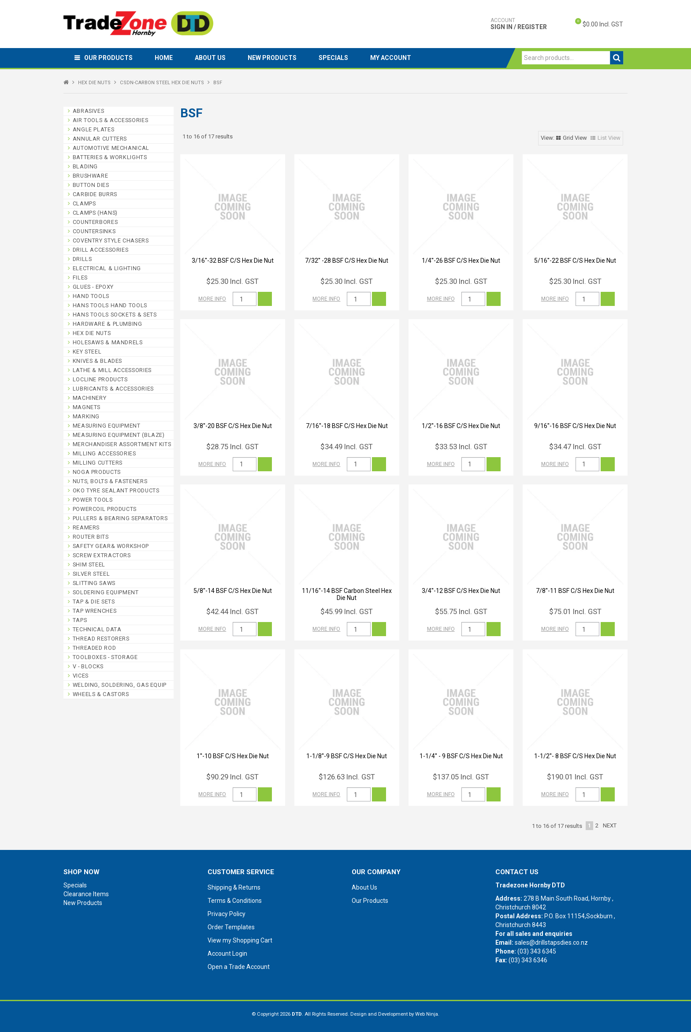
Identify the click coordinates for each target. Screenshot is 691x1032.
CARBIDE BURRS (95, 194)
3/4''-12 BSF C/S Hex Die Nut (461, 590)
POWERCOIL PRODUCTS (105, 509)
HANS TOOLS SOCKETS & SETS (115, 314)
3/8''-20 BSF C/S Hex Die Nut (232, 425)
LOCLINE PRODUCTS (100, 379)
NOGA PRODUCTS (97, 472)
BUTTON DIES (91, 185)
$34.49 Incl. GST (346, 446)
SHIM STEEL (89, 564)
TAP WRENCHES (95, 610)
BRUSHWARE (90, 175)
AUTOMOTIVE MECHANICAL (111, 148)
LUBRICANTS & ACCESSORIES (113, 388)
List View (609, 137)
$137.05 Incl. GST (461, 776)
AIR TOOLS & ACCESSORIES (111, 120)
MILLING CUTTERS (98, 462)
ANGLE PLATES (94, 129)
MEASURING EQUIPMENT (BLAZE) (119, 435)
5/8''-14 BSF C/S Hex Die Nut (232, 590)
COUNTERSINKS (94, 231)
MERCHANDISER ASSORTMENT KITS (122, 444)
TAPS (80, 620)
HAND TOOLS (91, 296)
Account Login (227, 953)
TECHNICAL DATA (97, 629)
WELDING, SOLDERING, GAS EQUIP (120, 685)
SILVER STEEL (91, 573)
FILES (80, 277)
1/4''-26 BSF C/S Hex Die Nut (461, 260)
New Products (272, 57)
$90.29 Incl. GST (232, 776)
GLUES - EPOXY (93, 286)
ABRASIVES (88, 111)
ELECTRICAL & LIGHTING (107, 268)
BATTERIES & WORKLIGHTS (110, 157)
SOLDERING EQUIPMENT (106, 592)
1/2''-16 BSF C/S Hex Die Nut (461, 425)
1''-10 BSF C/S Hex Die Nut (233, 756)
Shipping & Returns (234, 887)
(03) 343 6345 (536, 951)
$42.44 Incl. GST (232, 611)
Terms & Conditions (235, 900)
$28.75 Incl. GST (232, 446)
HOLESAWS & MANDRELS (108, 342)
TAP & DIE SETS (94, 601)
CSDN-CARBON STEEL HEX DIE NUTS (162, 83)
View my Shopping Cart (240, 940)
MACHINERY (90, 398)
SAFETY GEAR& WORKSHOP (111, 546)
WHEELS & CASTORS (101, 694)
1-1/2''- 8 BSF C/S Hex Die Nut (575, 756)
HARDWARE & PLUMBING (107, 323)
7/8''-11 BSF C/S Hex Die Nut (575, 590)
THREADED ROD (94, 648)
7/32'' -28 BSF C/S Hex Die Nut (346, 260)
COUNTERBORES (95, 222)
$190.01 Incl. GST (575, 776)
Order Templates (231, 927)
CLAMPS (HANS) (95, 212)
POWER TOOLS (93, 499)
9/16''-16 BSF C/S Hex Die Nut (575, 425)
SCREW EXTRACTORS (102, 555)
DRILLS (82, 259)
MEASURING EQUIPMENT (107, 425)
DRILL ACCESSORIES (101, 249)
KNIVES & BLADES (97, 361)
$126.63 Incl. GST (347, 776)
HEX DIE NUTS (94, 83)
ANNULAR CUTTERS (100, 138)
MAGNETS (86, 407)
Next (610, 825)
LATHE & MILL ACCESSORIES (112, 370)
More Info (212, 299)
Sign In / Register (518, 23)
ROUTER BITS (91, 536)
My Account (390, 57)
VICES (81, 675)
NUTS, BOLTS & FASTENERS (110, 481)
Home (164, 57)
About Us (210, 57)
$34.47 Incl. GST (575, 446)
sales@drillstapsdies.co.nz (551, 942)
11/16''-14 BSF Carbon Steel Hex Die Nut (347, 594)
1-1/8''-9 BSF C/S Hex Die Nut (346, 756)
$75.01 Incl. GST (575, 611)
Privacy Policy (226, 913)
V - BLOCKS (88, 666)
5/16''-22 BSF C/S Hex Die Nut (575, 260)
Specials (333, 57)
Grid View (575, 137)
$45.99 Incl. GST (346, 611)
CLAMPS (84, 203)
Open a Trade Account (239, 966)
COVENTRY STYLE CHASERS (111, 240)
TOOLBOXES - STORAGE (105, 657)
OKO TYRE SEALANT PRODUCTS (116, 490)
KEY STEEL (87, 351)
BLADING (85, 166)
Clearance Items (86, 894)
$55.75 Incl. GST (461, 611)
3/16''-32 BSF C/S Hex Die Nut (233, 260)
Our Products (108, 57)
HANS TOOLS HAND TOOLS (110, 305)
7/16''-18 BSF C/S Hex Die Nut (347, 425)
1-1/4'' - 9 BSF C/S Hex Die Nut (461, 756)
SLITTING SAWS (94, 583)
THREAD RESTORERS (101, 638)
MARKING (86, 416)
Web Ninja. (427, 1014)
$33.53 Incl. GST (461, 446)
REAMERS (86, 527)
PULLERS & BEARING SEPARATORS (120, 518)
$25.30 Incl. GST (232, 281)
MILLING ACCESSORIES (104, 453)
